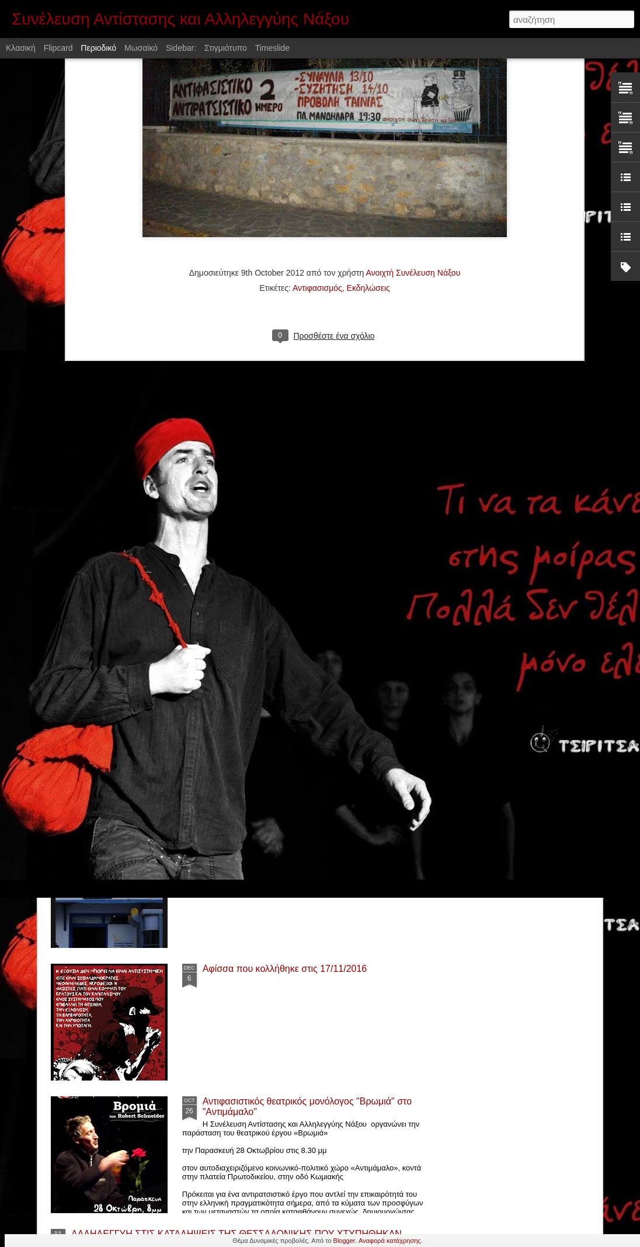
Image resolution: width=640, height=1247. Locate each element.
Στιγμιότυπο (225, 48)
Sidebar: (181, 48)
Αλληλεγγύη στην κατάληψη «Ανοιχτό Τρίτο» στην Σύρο (186, 631)
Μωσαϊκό (141, 48)
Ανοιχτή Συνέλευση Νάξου (413, 132)
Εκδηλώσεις (368, 147)
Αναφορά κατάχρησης (390, 1240)
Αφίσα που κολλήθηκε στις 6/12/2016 (279, 836)
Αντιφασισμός (317, 147)
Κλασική (21, 48)
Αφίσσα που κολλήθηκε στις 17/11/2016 (285, 969)
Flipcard (58, 48)
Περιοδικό (98, 48)
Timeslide (272, 48)
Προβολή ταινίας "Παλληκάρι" (263, 703)
